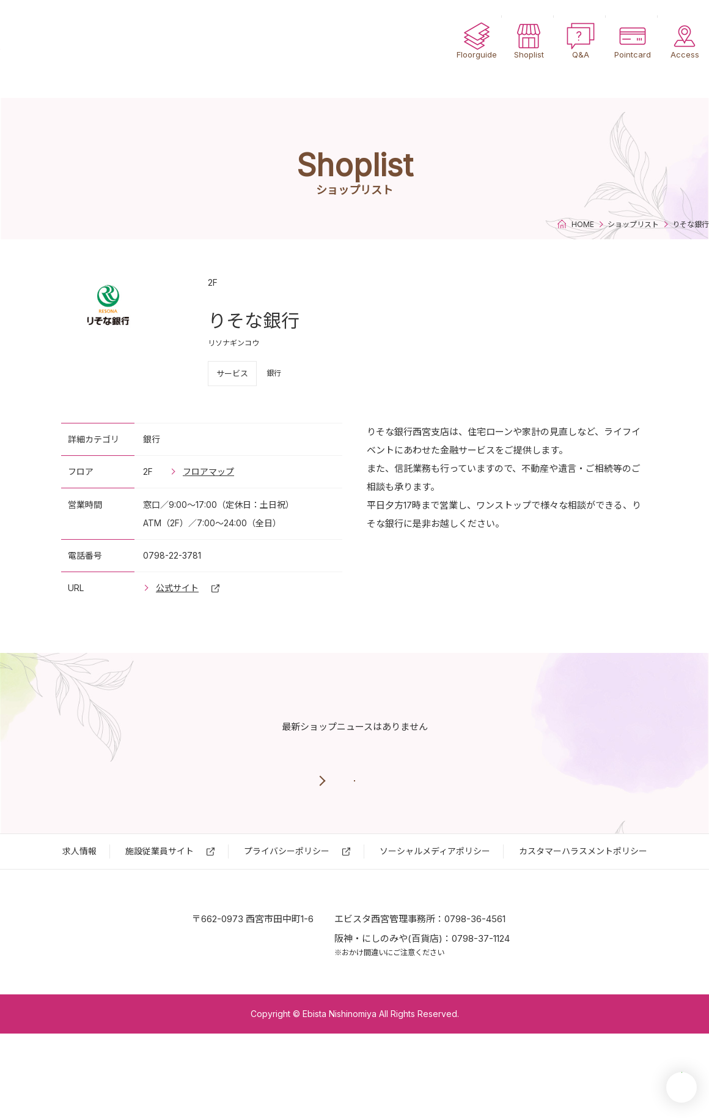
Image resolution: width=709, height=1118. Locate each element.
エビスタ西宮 (79, 49)
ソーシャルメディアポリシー (435, 894)
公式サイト (177, 588)
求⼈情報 (79, 894)
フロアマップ (208, 471)
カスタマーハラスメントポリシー (583, 894)
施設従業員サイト (159, 894)
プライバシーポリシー (286, 894)
